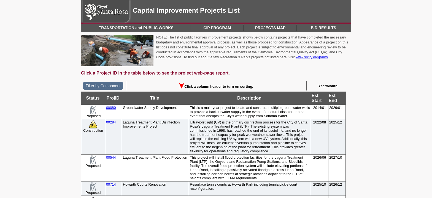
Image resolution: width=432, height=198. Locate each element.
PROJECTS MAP (270, 28)
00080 (111, 108)
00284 (111, 122)
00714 (111, 184)
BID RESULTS (323, 28)
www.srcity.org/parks (312, 57)
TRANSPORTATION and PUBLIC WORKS (136, 28)
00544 (111, 157)
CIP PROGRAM (217, 28)
